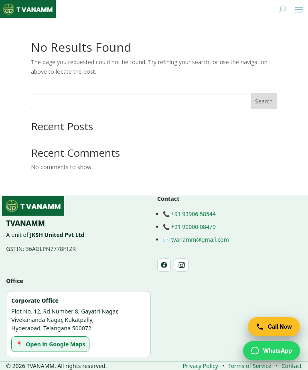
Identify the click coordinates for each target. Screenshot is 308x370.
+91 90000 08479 (193, 226)
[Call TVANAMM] (274, 326)
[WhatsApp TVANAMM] (271, 350)
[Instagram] (181, 265)
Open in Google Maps (50, 344)
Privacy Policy (200, 366)
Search (264, 101)
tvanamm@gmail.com (200, 239)
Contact (292, 366)
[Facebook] (164, 265)
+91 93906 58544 (193, 214)
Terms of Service (250, 366)
